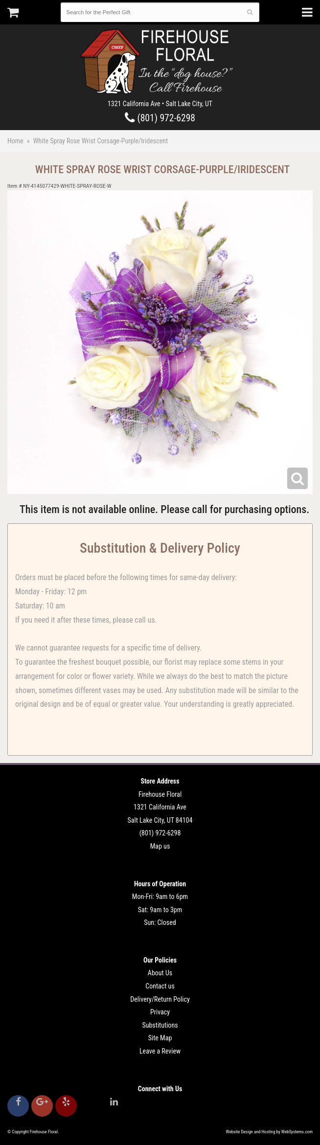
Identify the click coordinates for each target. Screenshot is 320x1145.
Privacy (160, 1012)
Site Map (160, 1038)
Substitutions (160, 1025)
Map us (160, 846)
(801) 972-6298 (160, 118)
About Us (160, 973)
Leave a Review (160, 1051)
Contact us (160, 986)
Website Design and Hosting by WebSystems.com (269, 1131)
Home (15, 141)
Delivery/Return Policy (159, 999)
